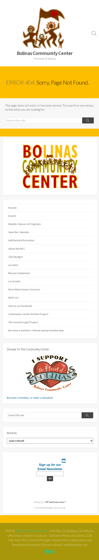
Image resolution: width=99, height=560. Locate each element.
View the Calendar (18, 232)
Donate (12, 207)
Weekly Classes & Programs (24, 224)
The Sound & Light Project (23, 322)
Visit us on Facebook (20, 306)
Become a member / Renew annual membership (36, 330)
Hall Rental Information (21, 240)
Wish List (13, 297)
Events (12, 216)
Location (13, 265)
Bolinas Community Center (32, 531)
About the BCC (16, 248)
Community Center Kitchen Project (28, 314)
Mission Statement (19, 273)
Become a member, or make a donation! (43, 376)
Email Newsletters (46, 508)
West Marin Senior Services (24, 289)
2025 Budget (15, 257)
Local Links (14, 281)
